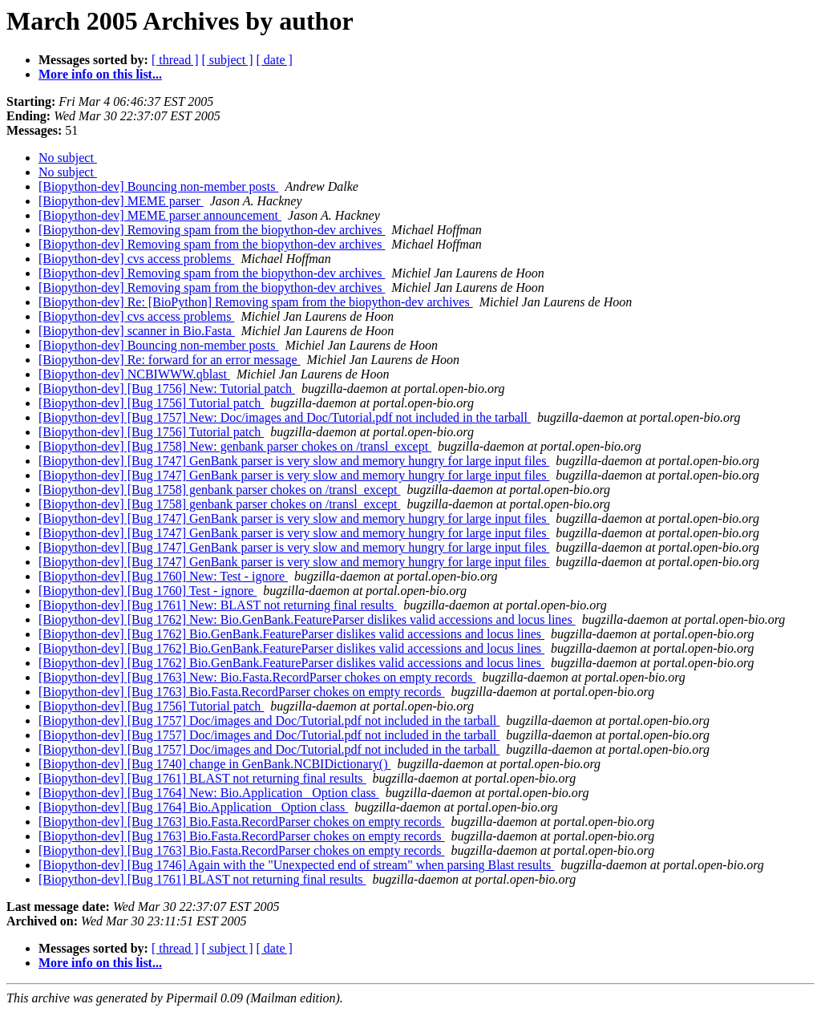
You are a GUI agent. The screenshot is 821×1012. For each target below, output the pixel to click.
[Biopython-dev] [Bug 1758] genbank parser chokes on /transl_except (219, 489)
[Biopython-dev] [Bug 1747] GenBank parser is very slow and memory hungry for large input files (293, 461)
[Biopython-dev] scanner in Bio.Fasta (136, 331)
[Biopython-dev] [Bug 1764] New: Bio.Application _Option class (208, 792)
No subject (67, 157)
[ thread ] (175, 60)
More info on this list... (100, 74)
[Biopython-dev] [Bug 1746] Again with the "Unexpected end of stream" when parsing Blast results (296, 865)
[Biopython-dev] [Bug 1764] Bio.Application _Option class (193, 807)
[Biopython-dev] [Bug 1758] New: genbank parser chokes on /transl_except (234, 446)
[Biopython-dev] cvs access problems (136, 258)
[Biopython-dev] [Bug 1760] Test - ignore (147, 590)
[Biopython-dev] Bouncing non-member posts (158, 186)
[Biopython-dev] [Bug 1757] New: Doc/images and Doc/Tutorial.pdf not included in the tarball (284, 417)
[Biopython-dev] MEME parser (121, 201)
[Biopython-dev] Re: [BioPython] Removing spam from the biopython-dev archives (255, 302)
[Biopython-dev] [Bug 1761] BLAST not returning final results (202, 778)
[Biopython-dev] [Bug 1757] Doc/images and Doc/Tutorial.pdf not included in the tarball (268, 720)
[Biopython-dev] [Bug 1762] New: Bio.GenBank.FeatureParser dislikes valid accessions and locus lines (307, 619)
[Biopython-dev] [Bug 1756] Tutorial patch (151, 403)
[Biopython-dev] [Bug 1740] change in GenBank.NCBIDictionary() (214, 764)
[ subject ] (227, 60)
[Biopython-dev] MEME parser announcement (159, 215)
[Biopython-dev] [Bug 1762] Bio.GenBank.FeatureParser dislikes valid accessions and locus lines (291, 634)
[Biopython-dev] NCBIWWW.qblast (134, 374)
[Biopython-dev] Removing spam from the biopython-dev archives (211, 230)
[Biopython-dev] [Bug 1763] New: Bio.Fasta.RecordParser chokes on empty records (256, 677)
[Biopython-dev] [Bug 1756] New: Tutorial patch (166, 388)
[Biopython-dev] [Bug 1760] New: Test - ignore (163, 576)
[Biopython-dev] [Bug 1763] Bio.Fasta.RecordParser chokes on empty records (241, 691)
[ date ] (275, 60)
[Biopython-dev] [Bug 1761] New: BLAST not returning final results (217, 605)
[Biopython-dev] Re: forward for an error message (169, 359)
